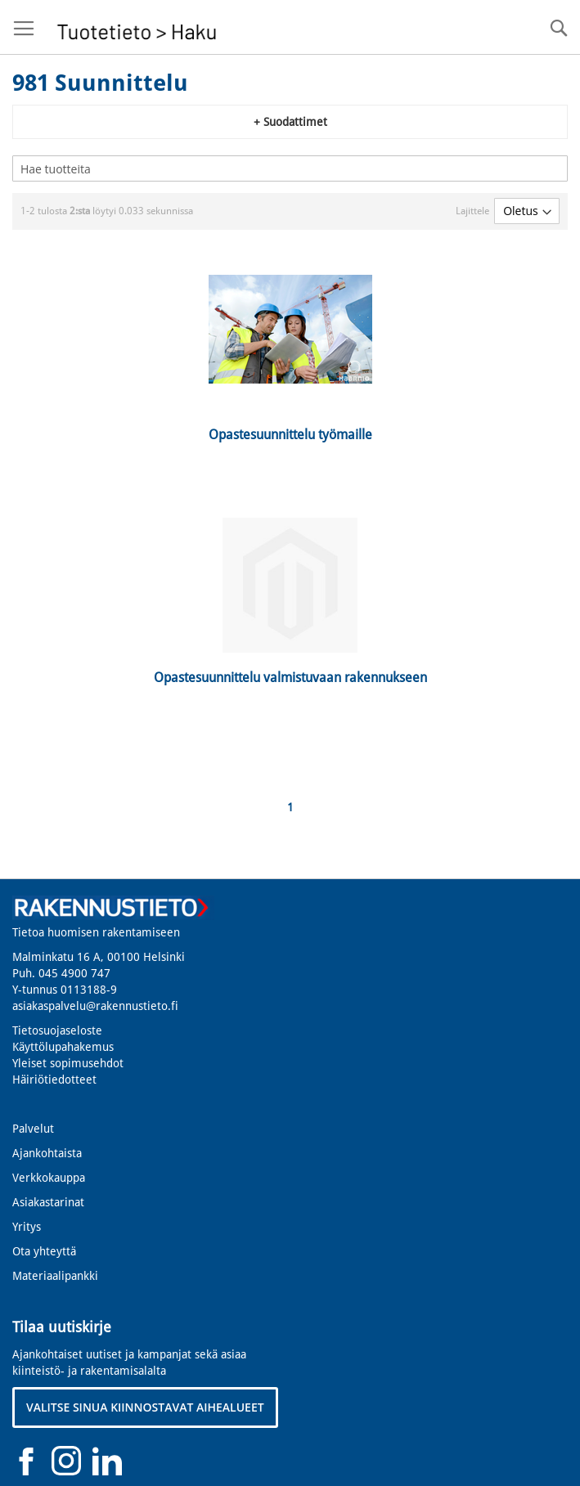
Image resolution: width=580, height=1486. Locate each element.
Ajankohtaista (47, 1153)
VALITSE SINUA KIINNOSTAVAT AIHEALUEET (145, 1407)
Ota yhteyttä (44, 1251)
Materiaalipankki (55, 1275)
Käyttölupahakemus (63, 1046)
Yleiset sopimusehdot (68, 1063)
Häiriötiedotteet (54, 1079)
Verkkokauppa (48, 1177)
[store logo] (137, 27)
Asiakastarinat (48, 1202)
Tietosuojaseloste (57, 1030)
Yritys (26, 1226)
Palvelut (33, 1128)
